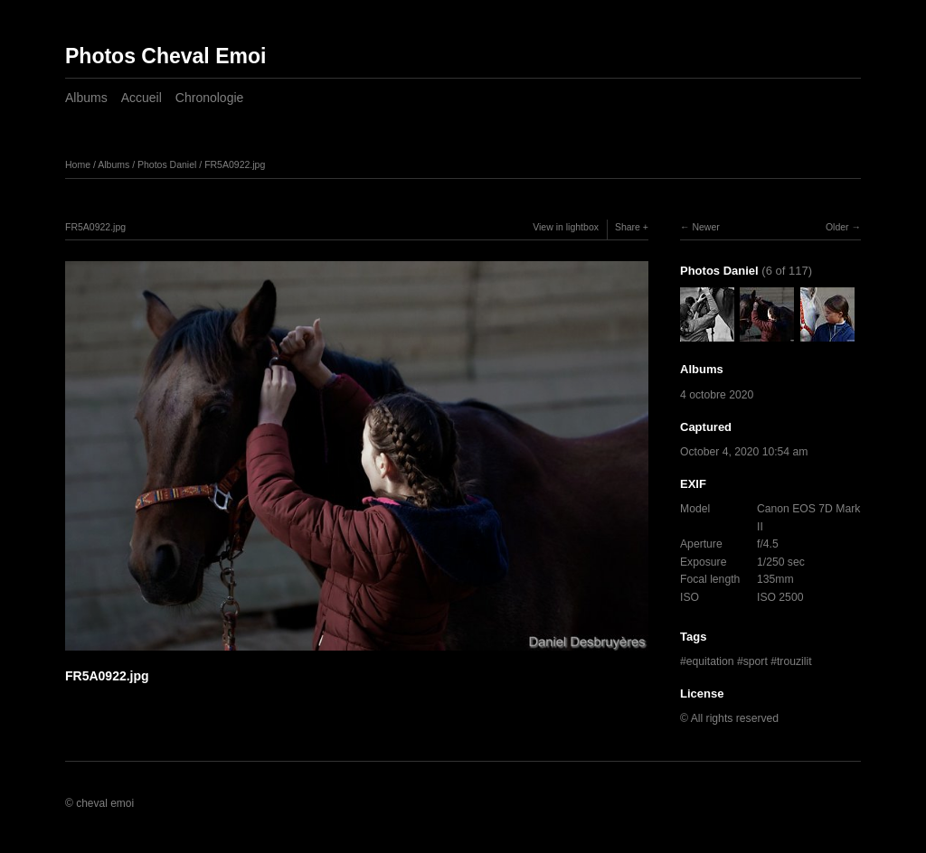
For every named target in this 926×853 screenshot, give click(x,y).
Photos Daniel (166, 164)
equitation (710, 661)
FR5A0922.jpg (234, 164)
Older (837, 226)
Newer (705, 226)
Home (77, 164)
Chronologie (209, 97)
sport (755, 661)
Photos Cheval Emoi (165, 56)
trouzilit (794, 661)
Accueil (141, 97)
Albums (86, 97)
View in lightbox (566, 226)
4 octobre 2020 (716, 395)
